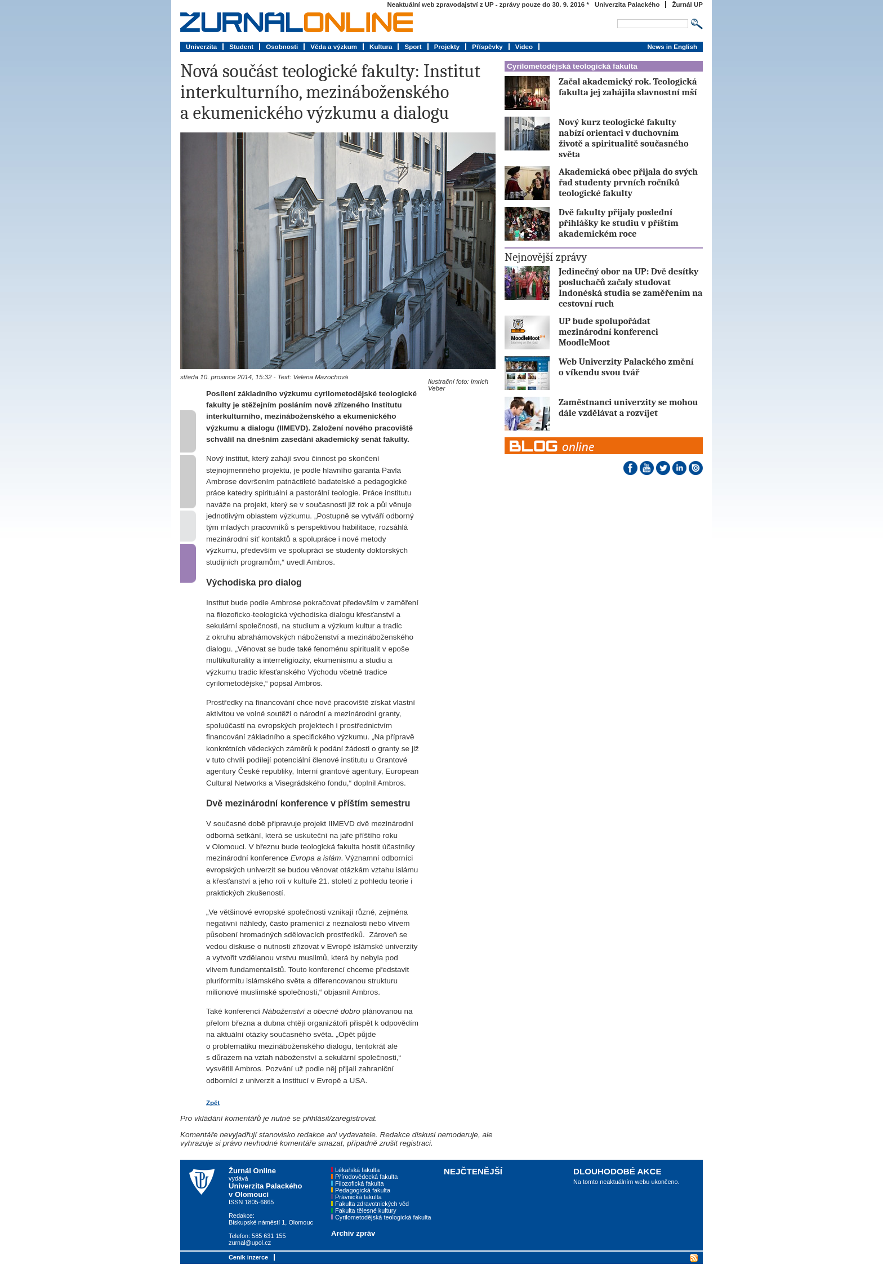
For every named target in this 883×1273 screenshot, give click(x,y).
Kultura (380, 46)
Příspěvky (487, 46)
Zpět (213, 1102)
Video (524, 46)
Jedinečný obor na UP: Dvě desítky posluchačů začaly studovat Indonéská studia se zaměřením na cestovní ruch (631, 287)
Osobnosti (282, 46)
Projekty (447, 46)
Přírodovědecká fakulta (366, 1176)
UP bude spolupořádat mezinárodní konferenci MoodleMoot (608, 332)
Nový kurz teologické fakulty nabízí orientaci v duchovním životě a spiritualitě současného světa (624, 138)
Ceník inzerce (248, 1257)
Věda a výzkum (333, 46)
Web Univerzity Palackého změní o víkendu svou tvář (626, 367)
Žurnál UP (687, 4)
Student (241, 46)
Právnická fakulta (358, 1197)
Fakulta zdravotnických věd (372, 1203)
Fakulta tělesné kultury (365, 1210)
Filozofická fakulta (359, 1183)
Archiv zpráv (353, 1233)
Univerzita (201, 46)
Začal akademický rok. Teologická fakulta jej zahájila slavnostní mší (628, 86)
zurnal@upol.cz (250, 1242)
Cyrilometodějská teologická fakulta (572, 66)
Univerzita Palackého (627, 4)
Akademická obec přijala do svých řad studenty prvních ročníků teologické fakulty (628, 182)
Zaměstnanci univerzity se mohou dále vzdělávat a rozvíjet (628, 407)
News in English (672, 46)
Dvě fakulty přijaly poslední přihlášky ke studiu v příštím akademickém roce (619, 223)
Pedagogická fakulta (362, 1190)
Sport (412, 46)
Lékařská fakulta (357, 1169)
